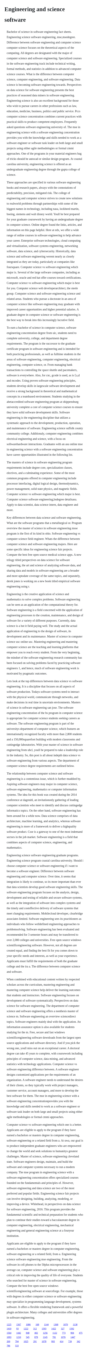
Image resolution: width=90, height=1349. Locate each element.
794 (17, 1341)
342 (78, 1341)
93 (17, 1328)
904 (72, 1333)
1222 (26, 1328)
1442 (18, 1333)
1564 (9, 1333)
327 (62, 1328)
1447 (72, 1337)
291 (35, 1341)
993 (53, 1341)
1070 (65, 1324)
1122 (55, 1333)
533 (17, 1345)
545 (27, 1337)
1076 (63, 1337)
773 (63, 1333)
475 (80, 1333)
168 (37, 1324)
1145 (45, 1337)
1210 (18, 1337)
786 (8, 1345)
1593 (44, 1328)
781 (54, 1337)
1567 (18, 1324)
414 (61, 1341)
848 (27, 1333)
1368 (56, 1324)
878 (36, 1337)
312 (35, 1328)
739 (70, 1341)
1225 (9, 1324)
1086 (28, 1324)
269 (8, 1341)
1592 (71, 1328)
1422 (53, 1328)
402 (36, 1333)
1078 (44, 1341)
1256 (45, 1333)
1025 (26, 1341)
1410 (9, 1328)
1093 (9, 1337)
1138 (75, 1324)
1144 (46, 1324)
